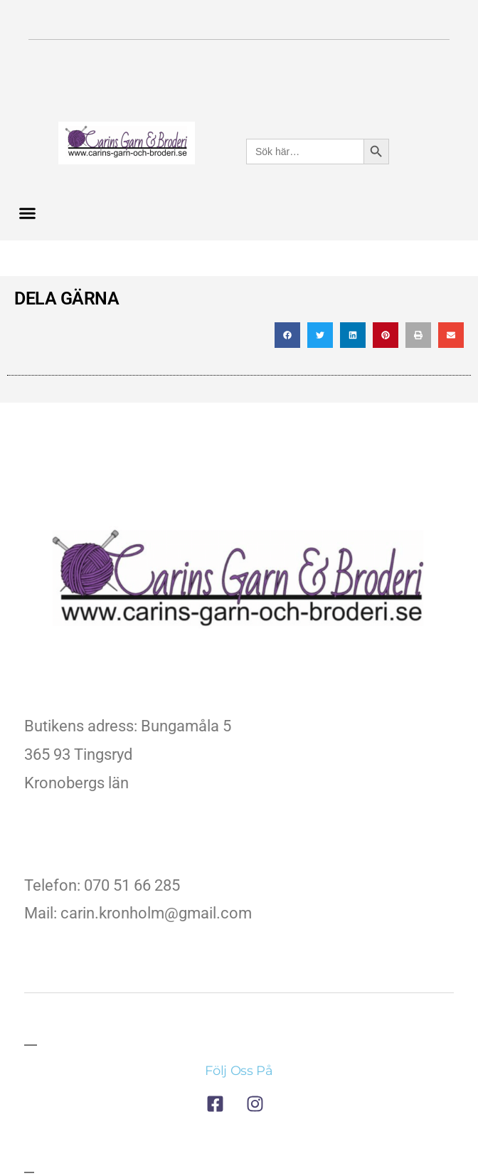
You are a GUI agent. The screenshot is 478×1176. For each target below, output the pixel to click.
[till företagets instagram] (259, 1104)
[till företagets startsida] (239, 582)
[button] (27, 213)
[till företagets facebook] (219, 1104)
